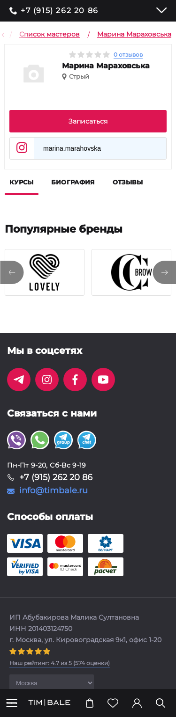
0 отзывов (128, 54)
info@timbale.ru (53, 490)
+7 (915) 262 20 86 (60, 10)
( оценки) (59, 662)
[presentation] (11, 272)
